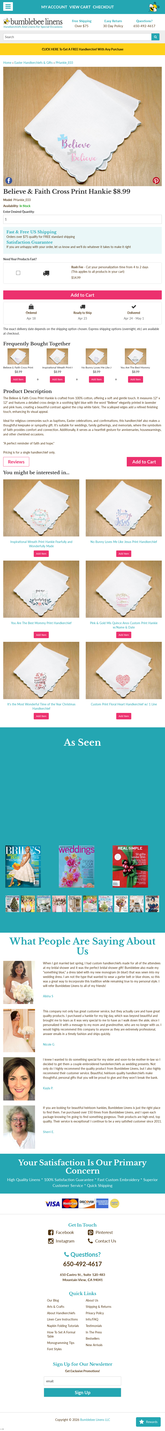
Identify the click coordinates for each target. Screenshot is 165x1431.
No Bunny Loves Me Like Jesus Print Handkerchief (123, 542)
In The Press (94, 1332)
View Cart (80, 7)
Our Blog (53, 1300)
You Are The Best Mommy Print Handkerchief (41, 623)
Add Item (18, 379)
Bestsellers (92, 1338)
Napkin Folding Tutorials (63, 1326)
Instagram (61, 1240)
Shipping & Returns (98, 1306)
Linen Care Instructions (62, 1319)
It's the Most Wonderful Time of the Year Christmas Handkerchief (41, 706)
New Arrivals (94, 1345)
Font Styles (54, 1349)
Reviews (16, 461)
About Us (92, 1300)
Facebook (61, 1232)
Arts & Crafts (55, 1306)
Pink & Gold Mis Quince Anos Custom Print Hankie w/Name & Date (123, 625)
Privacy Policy (95, 1313)
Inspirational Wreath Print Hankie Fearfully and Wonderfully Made (41, 544)
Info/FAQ (92, 1319)
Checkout (103, 7)
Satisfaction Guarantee (29, 242)
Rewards (148, 1422)
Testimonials (94, 1326)
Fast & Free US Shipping (31, 232)
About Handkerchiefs (61, 1313)
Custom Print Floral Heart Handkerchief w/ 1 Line (124, 704)
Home (7, 62)
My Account (54, 7)
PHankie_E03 (64, 62)
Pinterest (100, 1232)
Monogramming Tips (60, 1343)
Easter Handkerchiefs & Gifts (33, 62)
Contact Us (102, 1240)
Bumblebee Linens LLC (95, 1420)
